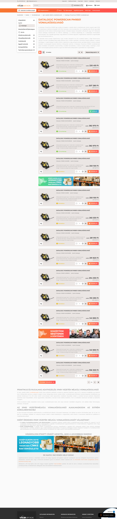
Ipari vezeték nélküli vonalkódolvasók (52, 15)
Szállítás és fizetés (72, 1)
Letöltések (91, 1)
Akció (60, 10)
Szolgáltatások (44, 10)
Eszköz (27, 15)
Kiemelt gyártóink (88, 514)
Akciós (22, 32)
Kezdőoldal (20, 15)
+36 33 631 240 (21, 1)
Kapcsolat (64, 1)
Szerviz (86, 1)
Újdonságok (68, 10)
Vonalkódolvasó (36, 15)
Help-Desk (80, 1)
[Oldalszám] (88, 382)
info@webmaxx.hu (32, 1)
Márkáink (98, 1)
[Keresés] (58, 5)
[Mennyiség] (79, 71)
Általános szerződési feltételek (69, 517)
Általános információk (47, 514)
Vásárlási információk (68, 514)
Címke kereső (96, 10)
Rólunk (42, 517)
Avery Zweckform (87, 517)
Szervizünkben (58, 463)
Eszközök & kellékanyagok (26, 10)
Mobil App (88, 10)
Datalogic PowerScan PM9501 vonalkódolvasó (77, 15)
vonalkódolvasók (34, 392)
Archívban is (77, 5)
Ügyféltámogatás (78, 10)
